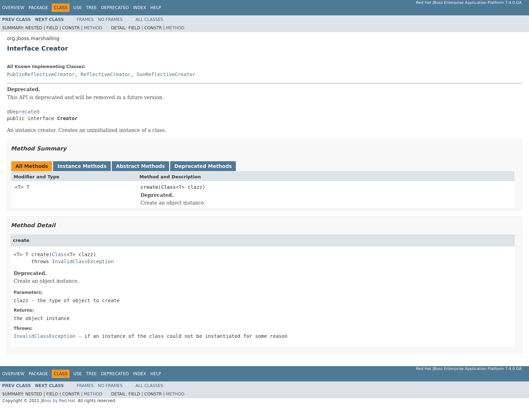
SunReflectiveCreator (166, 74)
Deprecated (115, 7)
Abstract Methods (140, 166)
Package (38, 7)
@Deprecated (23, 111)
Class (168, 187)
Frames (85, 19)
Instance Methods (81, 166)
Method (93, 27)
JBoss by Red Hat (58, 400)
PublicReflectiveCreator (41, 74)
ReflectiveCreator (106, 74)
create (149, 187)
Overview (13, 7)
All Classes (149, 19)
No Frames (110, 19)
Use (77, 7)
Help (155, 7)
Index (139, 7)
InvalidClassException (83, 261)
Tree (91, 7)
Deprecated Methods (203, 166)
